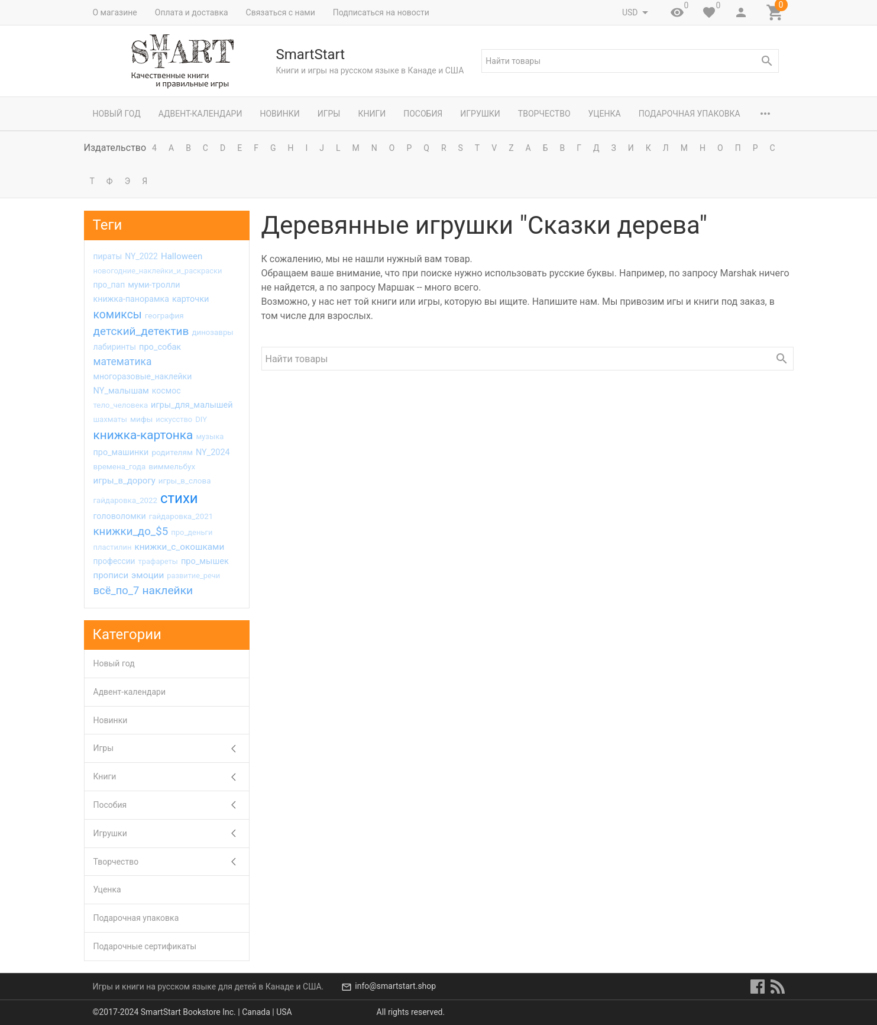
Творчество (544, 113)
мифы (141, 419)
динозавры (212, 332)
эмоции (147, 575)
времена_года (119, 466)
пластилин (112, 547)
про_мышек (205, 561)
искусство (174, 419)
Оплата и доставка (191, 12)
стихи (179, 498)
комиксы (117, 314)
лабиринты (115, 347)
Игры (329, 113)
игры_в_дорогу (124, 480)
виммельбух (171, 466)
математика (122, 362)
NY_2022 (141, 256)
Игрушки (480, 113)
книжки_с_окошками (179, 546)
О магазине (115, 12)
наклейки (167, 590)
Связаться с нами (280, 12)
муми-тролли (154, 285)
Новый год (117, 113)
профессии (114, 561)
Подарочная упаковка (689, 113)
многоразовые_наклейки (142, 376)
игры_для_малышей (192, 404)
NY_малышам (121, 390)
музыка (210, 436)
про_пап (109, 284)
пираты (107, 256)
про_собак (160, 346)
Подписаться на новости (381, 12)
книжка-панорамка (131, 299)
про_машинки (121, 452)
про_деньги (191, 532)
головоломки (119, 516)
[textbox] (629, 61)
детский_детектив (141, 331)
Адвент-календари (200, 113)
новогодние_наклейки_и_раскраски (157, 270)
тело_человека (120, 405)
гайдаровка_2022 (125, 500)
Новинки (279, 113)
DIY (201, 419)
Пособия (422, 113)
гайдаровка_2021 (181, 516)
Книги (372, 113)
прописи (111, 575)
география (164, 315)
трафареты (158, 561)
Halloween (181, 256)
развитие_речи (193, 575)
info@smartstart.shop (395, 986)
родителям (172, 452)
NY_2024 (213, 452)
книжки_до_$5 (131, 531)
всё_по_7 (116, 590)
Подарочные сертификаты (145, 946)
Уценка (604, 113)
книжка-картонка (143, 435)
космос (166, 390)
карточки (190, 299)
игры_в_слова (184, 480)
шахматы (110, 419)
